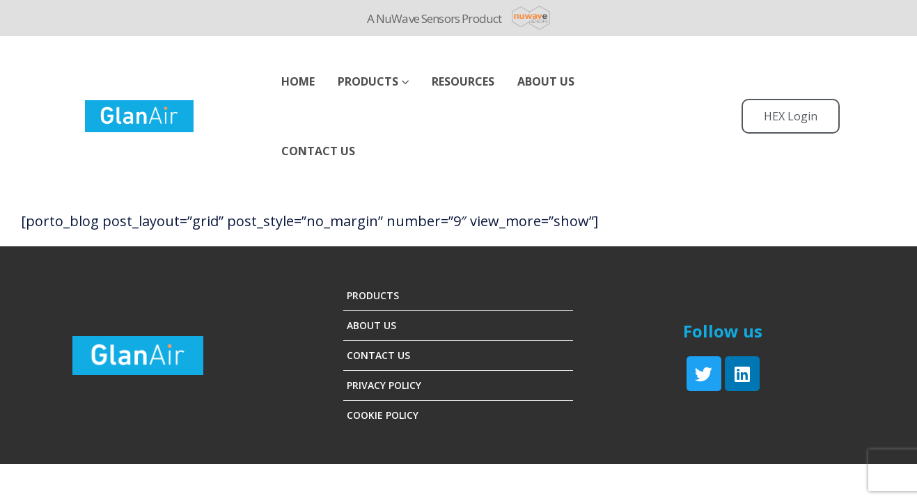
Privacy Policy (384, 385)
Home (298, 81)
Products (368, 81)
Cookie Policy (382, 415)
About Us (371, 325)
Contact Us (318, 151)
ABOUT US (545, 81)
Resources (463, 81)
